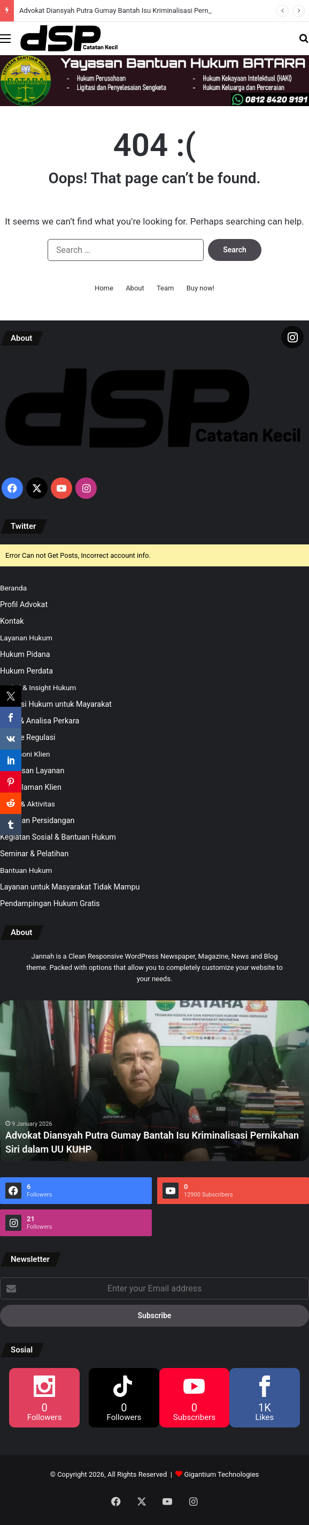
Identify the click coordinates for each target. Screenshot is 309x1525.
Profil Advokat (24, 604)
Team (165, 288)
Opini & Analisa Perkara (39, 720)
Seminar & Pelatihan (34, 853)
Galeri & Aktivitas (27, 803)
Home (104, 288)
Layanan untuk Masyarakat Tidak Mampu (70, 887)
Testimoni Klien (25, 754)
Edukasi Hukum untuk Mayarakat (56, 704)
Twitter (23, 526)
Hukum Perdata (26, 671)
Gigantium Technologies (221, 1474)
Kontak (12, 621)
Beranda (13, 588)
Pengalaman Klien (30, 787)
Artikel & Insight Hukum (38, 687)
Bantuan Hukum (26, 870)
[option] (154, 1080)
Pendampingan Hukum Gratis (50, 903)
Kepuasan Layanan (32, 770)
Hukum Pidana (25, 654)
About (135, 288)
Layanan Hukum (26, 637)
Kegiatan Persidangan (37, 820)
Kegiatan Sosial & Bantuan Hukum (58, 837)
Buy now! (200, 288)
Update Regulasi (28, 737)
